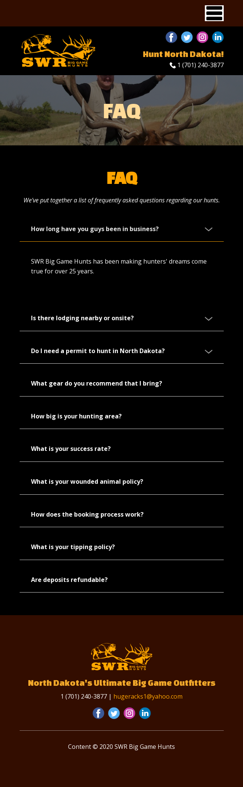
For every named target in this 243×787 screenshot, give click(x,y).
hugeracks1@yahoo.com (148, 696)
